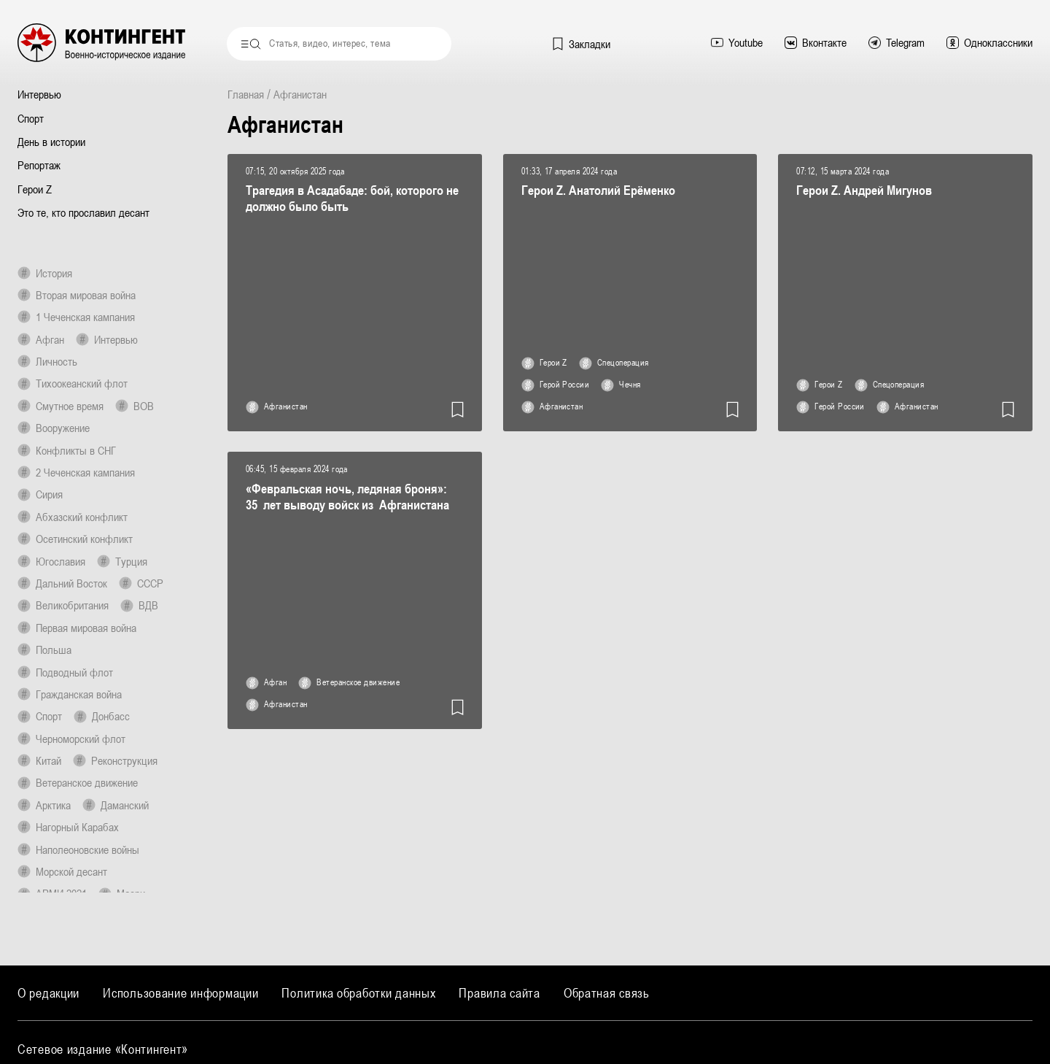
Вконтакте (816, 42)
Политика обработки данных (358, 993)
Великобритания (63, 605)
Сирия (40, 494)
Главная (246, 94)
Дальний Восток (62, 583)
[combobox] (339, 43)
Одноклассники (989, 42)
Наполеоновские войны (78, 849)
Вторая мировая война (77, 294)
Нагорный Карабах (68, 826)
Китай (39, 760)
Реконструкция (115, 760)
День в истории (51, 141)
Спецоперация (614, 363)
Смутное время (61, 405)
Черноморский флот (71, 738)
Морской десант (62, 871)
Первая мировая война (77, 627)
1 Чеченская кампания (76, 316)
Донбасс (102, 715)
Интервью (39, 94)
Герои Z (35, 189)
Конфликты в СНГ (67, 450)
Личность (47, 361)
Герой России (555, 385)
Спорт (31, 118)
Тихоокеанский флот (73, 383)
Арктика (44, 805)
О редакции (48, 993)
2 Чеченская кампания (76, 472)
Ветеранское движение (78, 782)
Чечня (620, 385)
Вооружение (54, 427)
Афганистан (277, 407)
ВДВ (139, 605)
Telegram (896, 42)
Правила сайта (499, 993)
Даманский (115, 805)
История (45, 273)
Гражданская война (70, 694)
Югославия (51, 561)
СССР (141, 583)
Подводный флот (65, 672)
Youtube (737, 42)
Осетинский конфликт (75, 538)
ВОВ (134, 405)
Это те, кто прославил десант (83, 212)
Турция (122, 561)
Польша (44, 649)
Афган (41, 339)
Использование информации (180, 993)
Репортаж (39, 164)
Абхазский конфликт (73, 516)
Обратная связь (607, 993)
